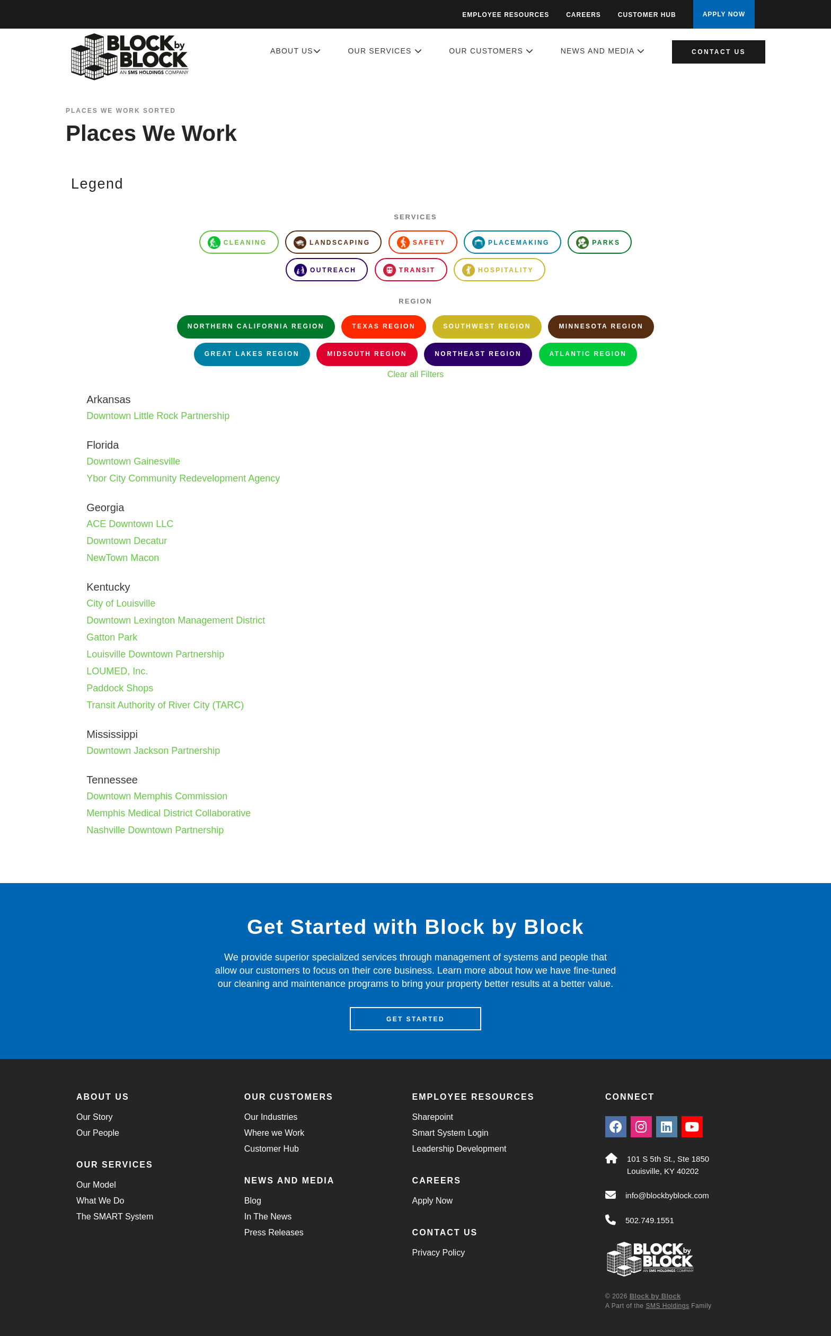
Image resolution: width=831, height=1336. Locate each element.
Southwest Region (487, 326)
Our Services (385, 51)
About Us (295, 51)
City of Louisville (120, 603)
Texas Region (383, 326)
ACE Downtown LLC (129, 524)
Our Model (96, 1184)
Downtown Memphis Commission (156, 796)
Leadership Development (459, 1148)
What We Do (100, 1200)
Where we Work (274, 1132)
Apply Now (432, 1200)
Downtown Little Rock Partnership (157, 416)
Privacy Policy (438, 1252)
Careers (583, 15)
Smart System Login (450, 1132)
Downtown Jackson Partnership (153, 750)
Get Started (415, 1019)
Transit (409, 270)
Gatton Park (111, 637)
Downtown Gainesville (133, 461)
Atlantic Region (588, 354)
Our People (97, 1132)
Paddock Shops (119, 688)
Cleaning (237, 242)
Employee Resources (505, 15)
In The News (268, 1216)
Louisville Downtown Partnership (155, 654)
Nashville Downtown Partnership (155, 830)
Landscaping (332, 242)
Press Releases (274, 1232)
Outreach (325, 270)
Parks (598, 242)
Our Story (94, 1116)
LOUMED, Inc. (117, 671)
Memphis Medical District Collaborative (168, 813)
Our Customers (491, 51)
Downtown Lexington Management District (175, 620)
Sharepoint (432, 1116)
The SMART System (114, 1216)
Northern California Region (256, 326)
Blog (252, 1200)
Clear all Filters (415, 374)
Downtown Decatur (126, 541)
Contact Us (719, 52)
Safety (421, 242)
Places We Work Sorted (121, 110)
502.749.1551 (649, 1220)
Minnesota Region (601, 326)
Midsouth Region (367, 354)
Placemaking (511, 242)
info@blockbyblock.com (667, 1195)
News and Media (603, 51)
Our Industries (270, 1116)
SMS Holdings (667, 1306)
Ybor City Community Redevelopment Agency (183, 478)
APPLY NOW (724, 14)
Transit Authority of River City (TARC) (165, 705)
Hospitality (498, 270)
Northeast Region (478, 354)
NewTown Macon (122, 558)
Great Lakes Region (252, 354)
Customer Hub (647, 15)
